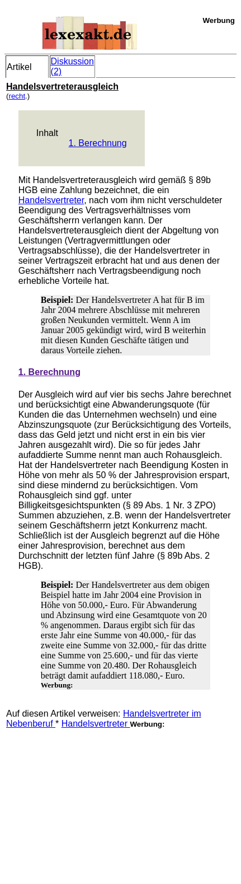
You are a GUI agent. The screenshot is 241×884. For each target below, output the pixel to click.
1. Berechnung (98, 143)
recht (16, 96)
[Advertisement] (90, 799)
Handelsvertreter (51, 200)
